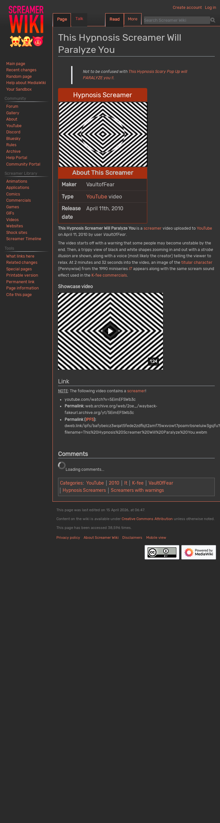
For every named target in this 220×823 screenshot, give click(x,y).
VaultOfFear (161, 483)
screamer (153, 228)
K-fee (138, 483)
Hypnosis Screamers (84, 490)
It (125, 483)
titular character (196, 262)
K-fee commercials (109, 275)
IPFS (90, 419)
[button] (110, 331)
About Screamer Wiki (101, 538)
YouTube (96, 197)
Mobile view (156, 538)
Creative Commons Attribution (147, 519)
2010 (114, 483)
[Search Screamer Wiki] (177, 20)
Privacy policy (68, 538)
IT (130, 268)
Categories (71, 483)
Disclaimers (132, 538)
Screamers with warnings (137, 490)
